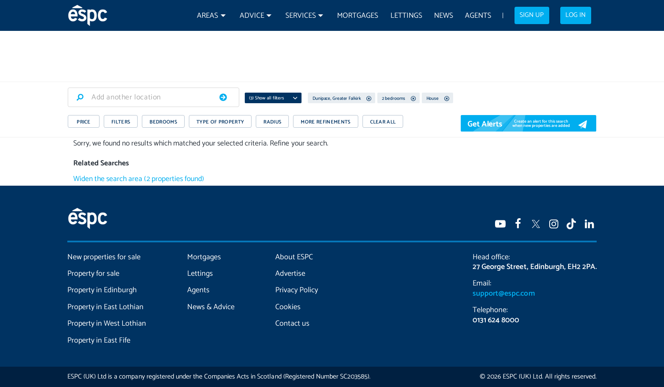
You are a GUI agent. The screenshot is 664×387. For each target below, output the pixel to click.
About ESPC (294, 257)
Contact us (292, 323)
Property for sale (93, 273)
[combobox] (153, 97)
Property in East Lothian (105, 307)
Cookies (288, 307)
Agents (478, 16)
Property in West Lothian (107, 323)
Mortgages (357, 16)
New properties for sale (104, 257)
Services (300, 16)
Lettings (406, 16)
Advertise (290, 273)
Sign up (532, 15)
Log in (575, 15)
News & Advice (211, 307)
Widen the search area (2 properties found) (138, 179)
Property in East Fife (98, 340)
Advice (252, 16)
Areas (207, 16)
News (443, 16)
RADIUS (272, 122)
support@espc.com (503, 293)
